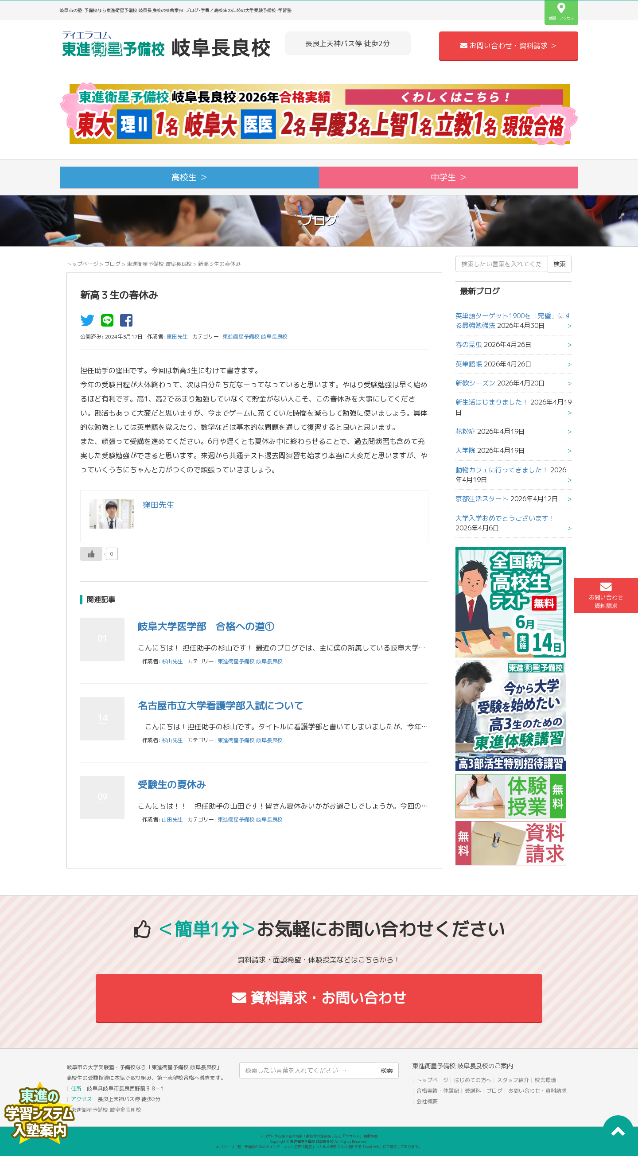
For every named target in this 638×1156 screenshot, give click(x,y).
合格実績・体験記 (437, 1090)
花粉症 (465, 431)
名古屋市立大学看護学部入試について (220, 705)
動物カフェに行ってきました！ (502, 470)
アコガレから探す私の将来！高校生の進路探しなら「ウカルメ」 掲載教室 (319, 1136)
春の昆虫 (468, 344)
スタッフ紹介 (513, 1080)
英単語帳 (468, 364)
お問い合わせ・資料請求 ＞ (508, 46)
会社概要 (427, 1101)
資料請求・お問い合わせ (319, 998)
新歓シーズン (475, 383)
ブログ (113, 264)
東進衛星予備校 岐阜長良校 (159, 264)
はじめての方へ (472, 1080)
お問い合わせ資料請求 (606, 595)
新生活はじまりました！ (492, 402)
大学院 (465, 450)
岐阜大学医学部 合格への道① (206, 626)
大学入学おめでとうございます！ (505, 518)
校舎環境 (545, 1080)
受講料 (473, 1090)
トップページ (82, 264)
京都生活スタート (482, 498)
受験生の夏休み (172, 784)
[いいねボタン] (91, 554)
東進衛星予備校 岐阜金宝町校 (106, 1109)
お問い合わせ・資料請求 (537, 1090)
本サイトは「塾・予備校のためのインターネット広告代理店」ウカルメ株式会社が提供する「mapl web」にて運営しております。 (319, 1146)
